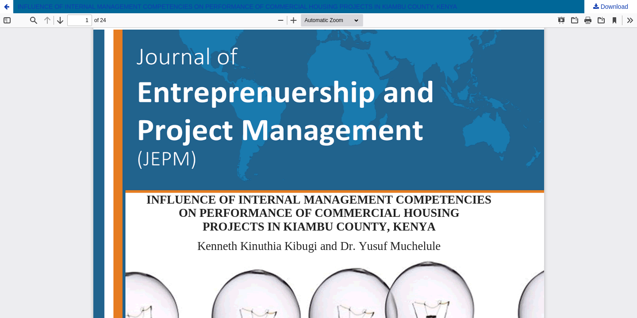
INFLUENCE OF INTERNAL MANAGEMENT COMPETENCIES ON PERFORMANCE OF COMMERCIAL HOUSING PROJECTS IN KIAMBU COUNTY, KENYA (237, 6)
